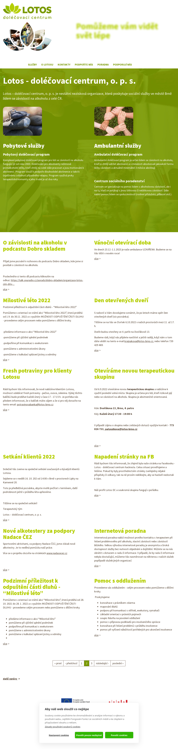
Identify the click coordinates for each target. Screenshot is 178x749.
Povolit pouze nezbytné (89, 735)
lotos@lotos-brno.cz (14, 724)
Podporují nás (122, 64)
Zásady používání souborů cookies (62, 726)
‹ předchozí (71, 663)
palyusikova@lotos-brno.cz (121, 429)
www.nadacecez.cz (57, 553)
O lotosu (47, 64)
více (5, 289)
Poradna (103, 64)
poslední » (118, 663)
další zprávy (10, 678)
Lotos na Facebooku (137, 62)
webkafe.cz (21, 741)
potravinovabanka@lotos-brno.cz (35, 404)
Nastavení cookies (59, 735)
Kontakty (64, 64)
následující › (102, 663)
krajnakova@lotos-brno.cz (138, 341)
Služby (32, 64)
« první (58, 663)
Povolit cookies (119, 735)
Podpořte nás (84, 64)
